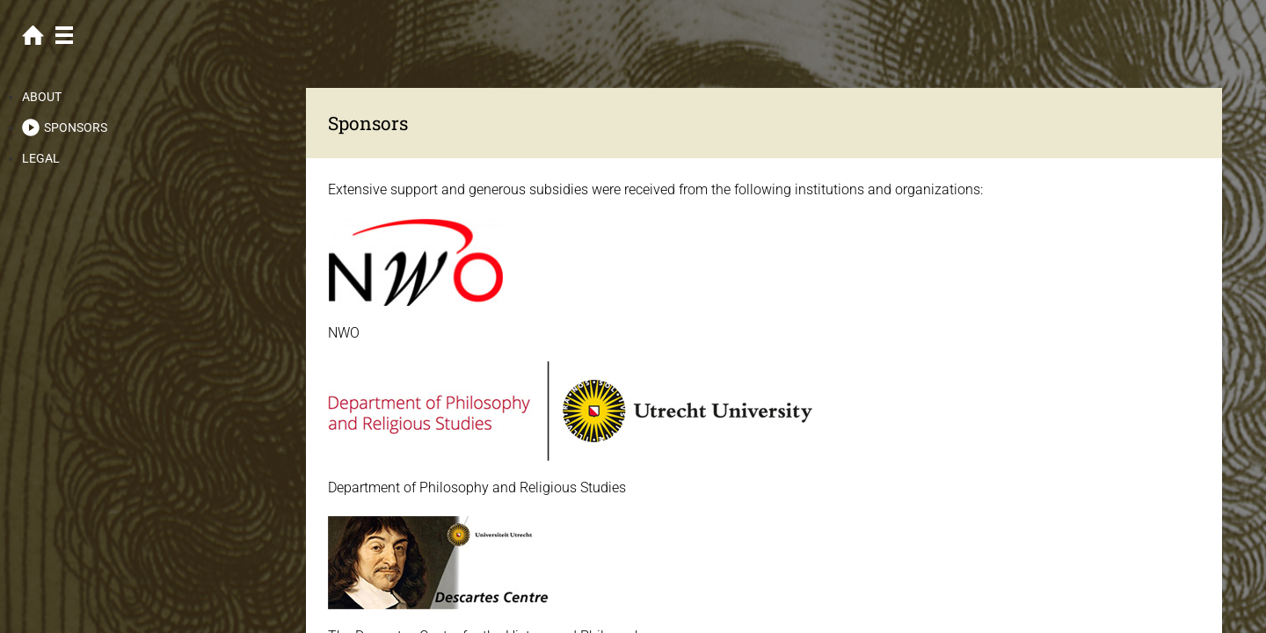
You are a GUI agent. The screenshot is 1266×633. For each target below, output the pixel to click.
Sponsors (75, 127)
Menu (64, 35)
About (42, 97)
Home (33, 35)
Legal (41, 158)
